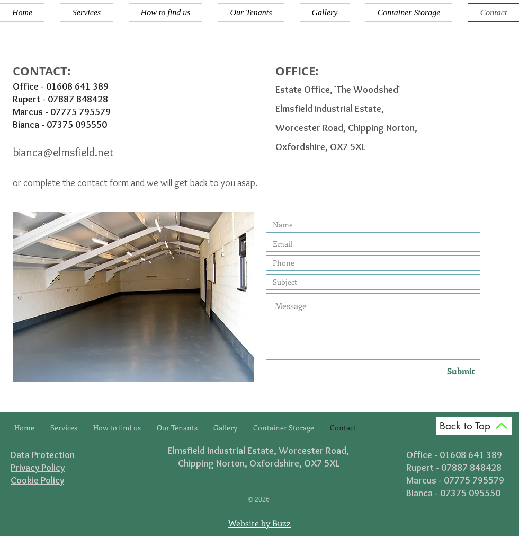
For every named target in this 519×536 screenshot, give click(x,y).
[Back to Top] (474, 426)
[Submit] (441, 371)
